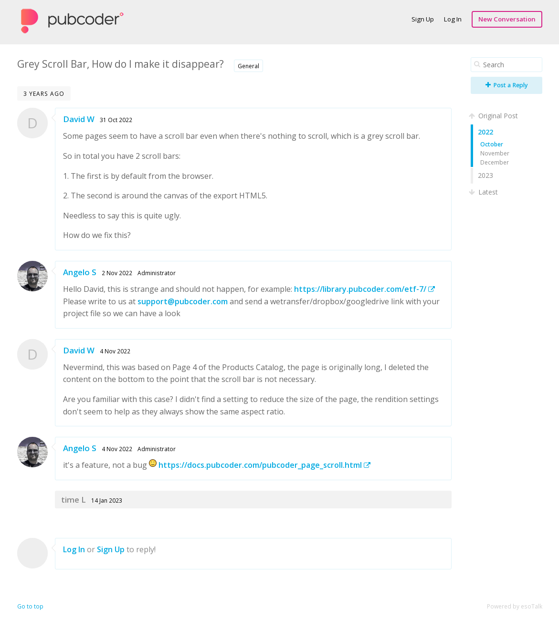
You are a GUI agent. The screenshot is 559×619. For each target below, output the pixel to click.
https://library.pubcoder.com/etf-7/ (364, 289)
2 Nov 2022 (117, 273)
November (494, 153)
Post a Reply (506, 85)
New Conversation (507, 19)
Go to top (30, 606)
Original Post (494, 115)
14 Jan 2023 (106, 500)
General (248, 66)
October (491, 144)
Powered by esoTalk (514, 606)
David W (79, 118)
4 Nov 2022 (115, 351)
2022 (485, 131)
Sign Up (422, 19)
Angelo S (79, 272)
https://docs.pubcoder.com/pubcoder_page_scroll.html (264, 465)
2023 (485, 175)
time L (73, 499)
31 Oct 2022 (116, 120)
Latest (484, 191)
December (494, 162)
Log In (453, 19)
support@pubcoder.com (182, 301)
